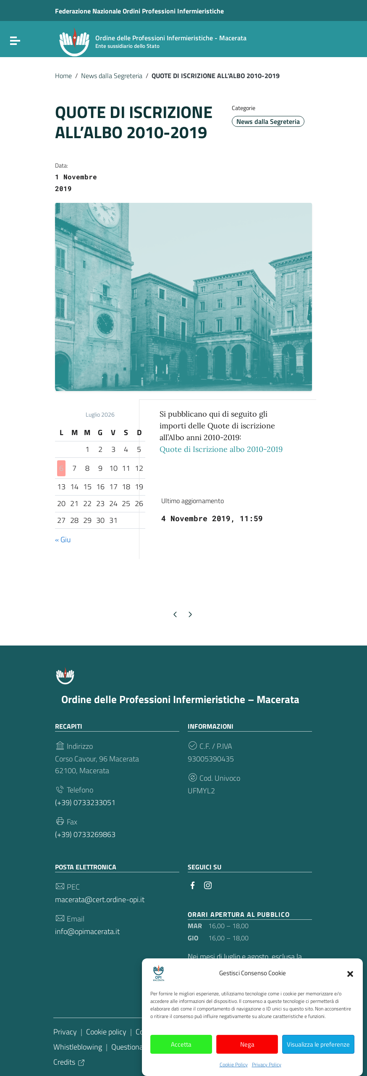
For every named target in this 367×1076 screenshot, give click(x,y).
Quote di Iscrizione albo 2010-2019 (221, 449)
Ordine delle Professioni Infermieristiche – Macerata (180, 699)
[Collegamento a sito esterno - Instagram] (208, 884)
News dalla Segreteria (111, 76)
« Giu (63, 539)
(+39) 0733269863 (85, 834)
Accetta (181, 1055)
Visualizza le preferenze (318, 1055)
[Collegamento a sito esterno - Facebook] (193, 884)
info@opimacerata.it (87, 931)
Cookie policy (106, 1031)
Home (63, 76)
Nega (247, 1055)
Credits (69, 1062)
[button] (350, 984)
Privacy (65, 1031)
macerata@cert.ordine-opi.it (99, 899)
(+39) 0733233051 (85, 802)
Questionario (131, 1046)
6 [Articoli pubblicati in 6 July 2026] (61, 468)
